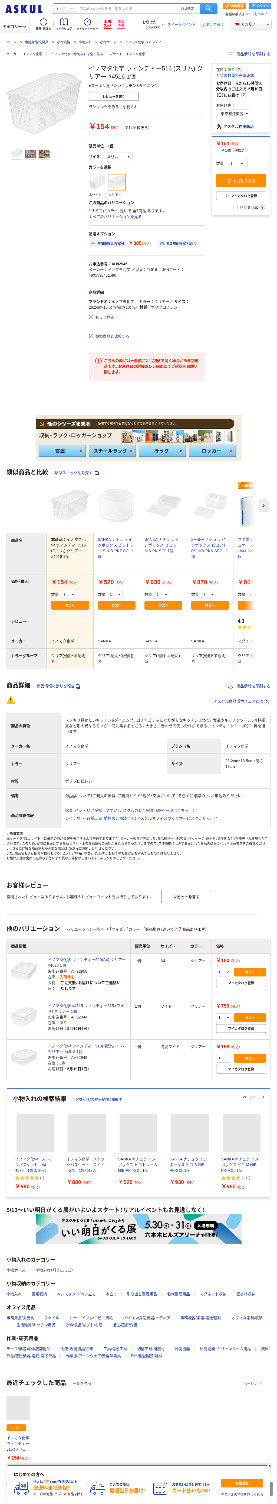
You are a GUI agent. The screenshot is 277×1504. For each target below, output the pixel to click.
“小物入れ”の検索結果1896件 (97, 1099)
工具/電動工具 (115, 1349)
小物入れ (85, 42)
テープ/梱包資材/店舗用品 (28, 1349)
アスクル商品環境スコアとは (241, 701)
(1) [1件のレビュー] (42, 1177)
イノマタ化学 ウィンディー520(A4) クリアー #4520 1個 (87, 963)
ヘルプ (262, 14)
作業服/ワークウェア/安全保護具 (93, 1356)
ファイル (51, 1318)
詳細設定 (187, 8)
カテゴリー (14, 26)
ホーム (11, 42)
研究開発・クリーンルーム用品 (225, 1349)
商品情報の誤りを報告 (58, 686)
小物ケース (108, 42)
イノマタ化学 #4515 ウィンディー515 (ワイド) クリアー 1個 (86, 1009)
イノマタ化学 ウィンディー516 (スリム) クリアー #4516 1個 (17, 1444)
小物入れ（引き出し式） (54, 1270)
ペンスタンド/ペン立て (76, 1294)
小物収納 (63, 42)
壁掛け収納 (245, 1294)
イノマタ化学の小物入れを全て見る (77, 54)
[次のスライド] (269, 1142)
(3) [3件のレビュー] (264, 627)
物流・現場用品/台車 (77, 1349)
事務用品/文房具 (36, 42)
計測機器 (182, 1349)
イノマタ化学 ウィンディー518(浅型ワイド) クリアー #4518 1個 (86, 1049)
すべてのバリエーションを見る (115, 217)
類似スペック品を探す (77, 473)
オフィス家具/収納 (247, 1318)
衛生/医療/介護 (125, 1325)
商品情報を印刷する (249, 54)
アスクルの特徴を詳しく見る (242, 1495)
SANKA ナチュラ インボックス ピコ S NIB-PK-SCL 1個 (161, 545)
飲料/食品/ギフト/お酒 (84, 1325)
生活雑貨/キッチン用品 (36, 1325)
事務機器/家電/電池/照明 (201, 1318)
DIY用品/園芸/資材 (146, 1356)
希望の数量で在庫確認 (235, 75)
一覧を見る (81, 1383)
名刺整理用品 (178, 1294)
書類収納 (39, 1294)
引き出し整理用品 (142, 1294)
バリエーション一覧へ (85, 929)
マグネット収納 (213, 1294)
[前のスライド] (7, 1142)
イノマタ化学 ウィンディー (145, 42)
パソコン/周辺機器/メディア (146, 1318)
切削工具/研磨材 (151, 1349)
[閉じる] (269, 1466)
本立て (111, 1294)
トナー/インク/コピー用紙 (91, 1318)
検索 (208, 8)
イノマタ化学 (32, 54)
